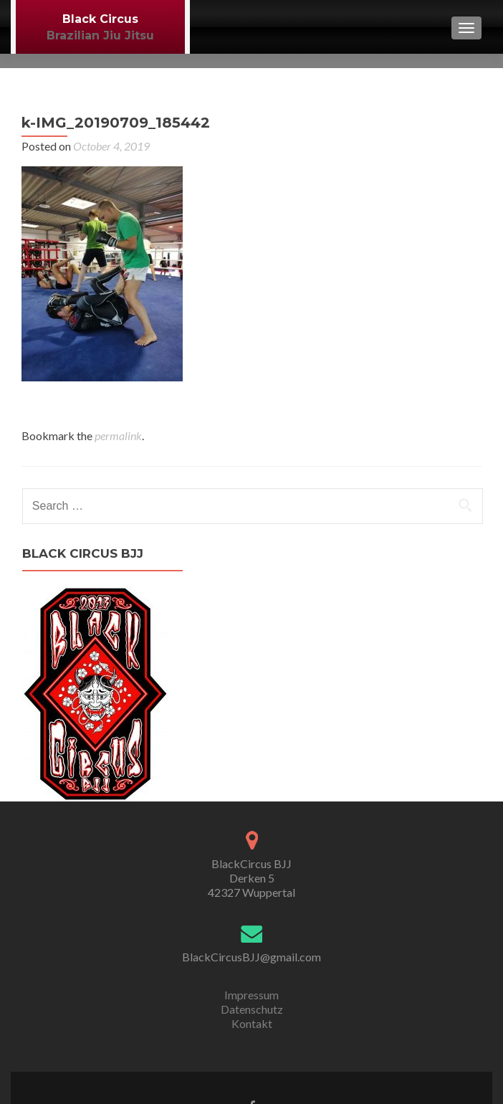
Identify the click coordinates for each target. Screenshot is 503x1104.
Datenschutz (252, 1009)
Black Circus (100, 19)
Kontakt (251, 1023)
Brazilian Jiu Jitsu (100, 35)
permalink (118, 435)
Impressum (251, 994)
